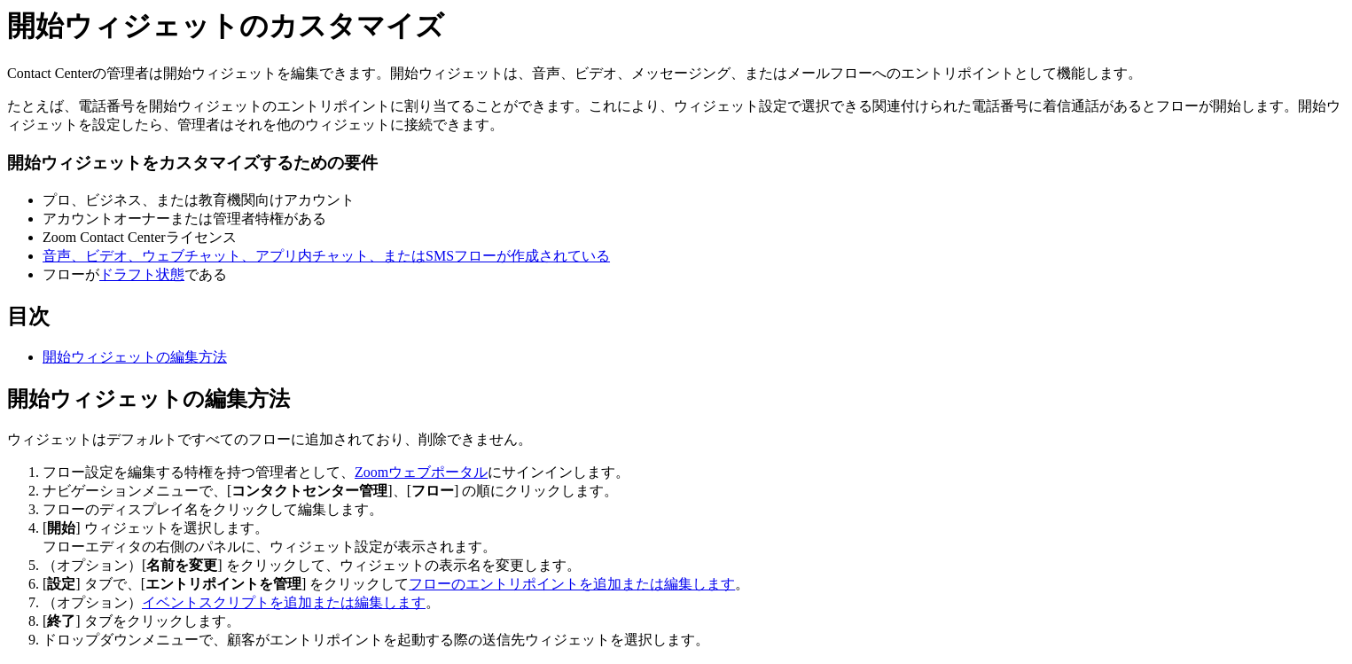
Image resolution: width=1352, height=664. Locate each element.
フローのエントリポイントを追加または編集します (572, 583)
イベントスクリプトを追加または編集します (284, 602)
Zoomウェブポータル (421, 472)
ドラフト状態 (141, 274)
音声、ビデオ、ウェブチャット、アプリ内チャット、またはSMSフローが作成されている (326, 255)
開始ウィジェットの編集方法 (135, 356)
